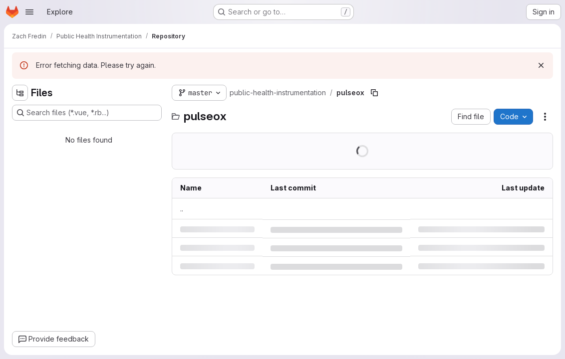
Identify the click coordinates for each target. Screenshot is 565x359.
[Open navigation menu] (29, 12)
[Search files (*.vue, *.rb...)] (87, 113)
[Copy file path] (374, 93)
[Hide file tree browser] (20, 93)
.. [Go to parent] (181, 208)
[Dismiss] (541, 65)
